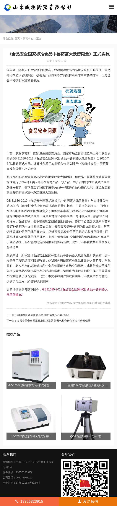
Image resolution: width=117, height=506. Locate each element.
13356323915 (29, 501)
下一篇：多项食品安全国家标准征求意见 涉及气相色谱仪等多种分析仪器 (48, 320)
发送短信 (88, 501)
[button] (111, 6)
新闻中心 (28, 38)
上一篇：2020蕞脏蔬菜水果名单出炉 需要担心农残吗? (37, 315)
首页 (17, 38)
